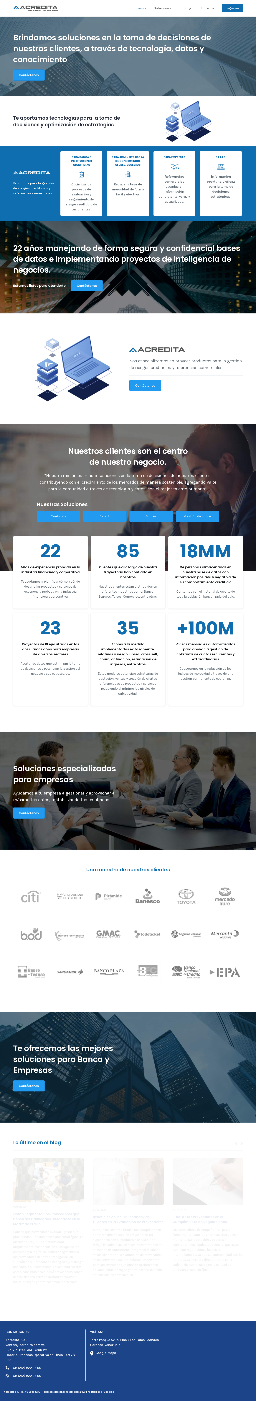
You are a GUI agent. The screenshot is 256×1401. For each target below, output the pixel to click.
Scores (151, 516)
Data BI (104, 516)
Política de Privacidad (100, 1391)
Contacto (206, 8)
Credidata (58, 516)
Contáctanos (29, 75)
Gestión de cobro (197, 516)
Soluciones (162, 8)
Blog (187, 8)
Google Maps (103, 1353)
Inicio (141, 8)
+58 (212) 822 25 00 (23, 1368)
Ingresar (232, 8)
